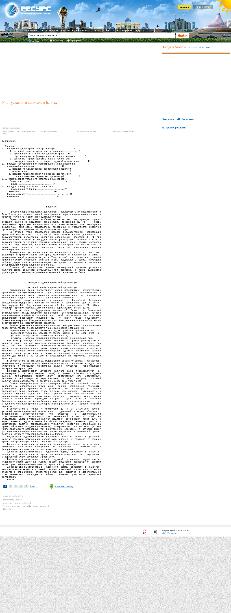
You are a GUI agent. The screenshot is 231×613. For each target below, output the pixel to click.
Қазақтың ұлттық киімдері (17, 578)
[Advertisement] (81, 71)
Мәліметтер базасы (13, 574)
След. (33, 559)
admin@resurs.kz (169, 609)
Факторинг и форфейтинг (124, 131)
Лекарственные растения (86, 131)
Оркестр (7, 584)
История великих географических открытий (26, 581)
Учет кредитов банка (48, 131)
